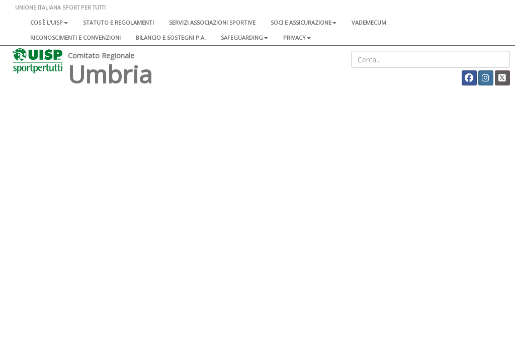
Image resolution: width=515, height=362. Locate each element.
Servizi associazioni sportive (212, 22)
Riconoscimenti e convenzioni (75, 37)
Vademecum (369, 22)
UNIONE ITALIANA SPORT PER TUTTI (60, 7)
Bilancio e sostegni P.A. (171, 37)
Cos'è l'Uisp (49, 22)
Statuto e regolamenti (118, 22)
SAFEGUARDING (244, 37)
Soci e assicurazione (303, 22)
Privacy (297, 37)
